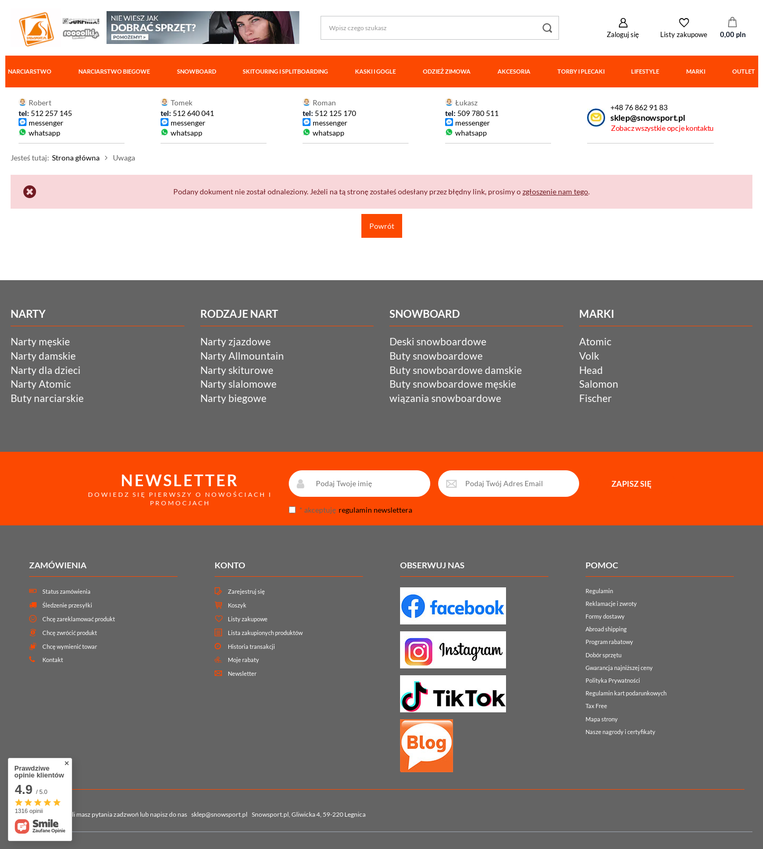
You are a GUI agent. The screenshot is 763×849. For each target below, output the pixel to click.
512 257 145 (51, 113)
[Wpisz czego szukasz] (440, 28)
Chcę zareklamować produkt (78, 618)
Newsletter (242, 673)
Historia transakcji (251, 646)
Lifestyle (645, 71)
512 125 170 (334, 113)
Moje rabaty (243, 659)
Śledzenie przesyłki (67, 605)
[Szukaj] (547, 28)
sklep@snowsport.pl (647, 117)
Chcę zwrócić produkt (69, 632)
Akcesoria (514, 71)
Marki (695, 71)
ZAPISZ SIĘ (631, 483)
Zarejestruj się (246, 591)
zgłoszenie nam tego (555, 191)
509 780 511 (478, 113)
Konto (230, 565)
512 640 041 (193, 113)
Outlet (743, 71)
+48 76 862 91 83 (639, 107)
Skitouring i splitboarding (285, 71)
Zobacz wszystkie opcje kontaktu (662, 127)
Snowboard (196, 71)
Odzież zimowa (447, 71)
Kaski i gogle (375, 71)
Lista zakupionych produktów (265, 632)
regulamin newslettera (375, 509)
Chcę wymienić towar (69, 646)
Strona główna (76, 157)
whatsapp (44, 132)
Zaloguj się (623, 34)
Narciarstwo (29, 71)
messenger (46, 122)
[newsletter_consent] (292, 509)
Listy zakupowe (683, 34)
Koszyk (237, 605)
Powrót (381, 225)
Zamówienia (57, 565)
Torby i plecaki (581, 71)
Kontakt (52, 659)
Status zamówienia (66, 591)
